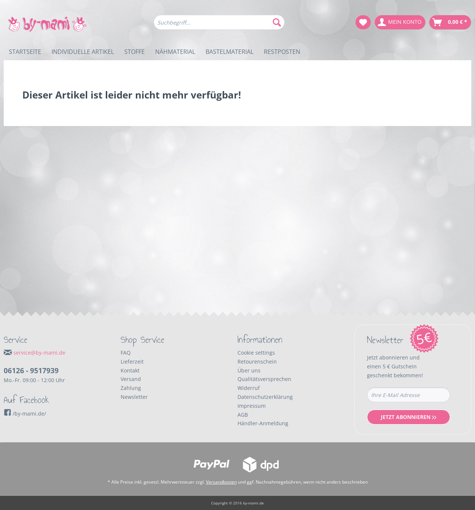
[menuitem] (219, 26)
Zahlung (131, 387)
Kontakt (130, 370)
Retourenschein (257, 361)
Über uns (249, 370)
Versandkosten (221, 482)
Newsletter (134, 396)
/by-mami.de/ (25, 413)
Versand (131, 378)
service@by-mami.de (39, 352)
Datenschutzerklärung (265, 396)
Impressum (252, 405)
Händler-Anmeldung (263, 423)
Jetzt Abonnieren (408, 416)
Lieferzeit (132, 361)
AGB (243, 414)
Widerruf (249, 387)
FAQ (126, 352)
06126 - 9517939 (31, 370)
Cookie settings (256, 352)
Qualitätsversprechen (264, 378)
